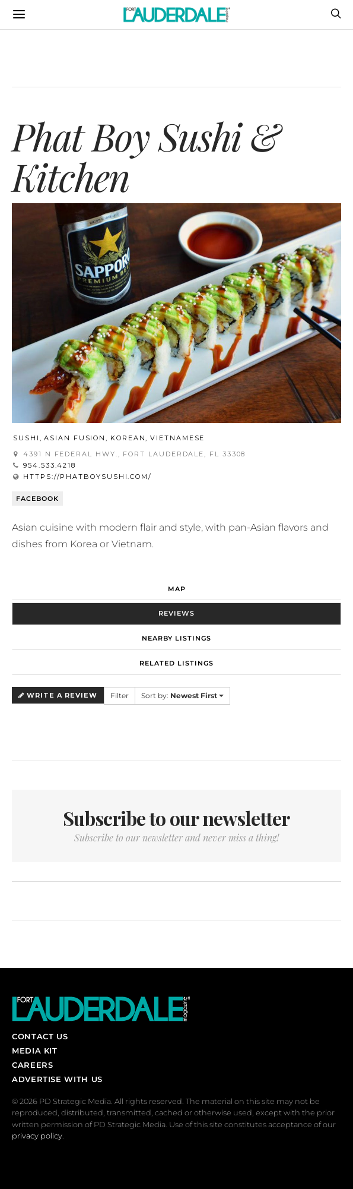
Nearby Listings (176, 638)
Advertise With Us (57, 1079)
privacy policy (37, 1135)
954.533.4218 (49, 465)
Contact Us (40, 1036)
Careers (32, 1065)
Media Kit (35, 1050)
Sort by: (182, 695)
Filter (119, 695)
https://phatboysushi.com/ (87, 476)
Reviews (176, 613)
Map (177, 589)
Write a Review (57, 695)
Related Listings (176, 663)
